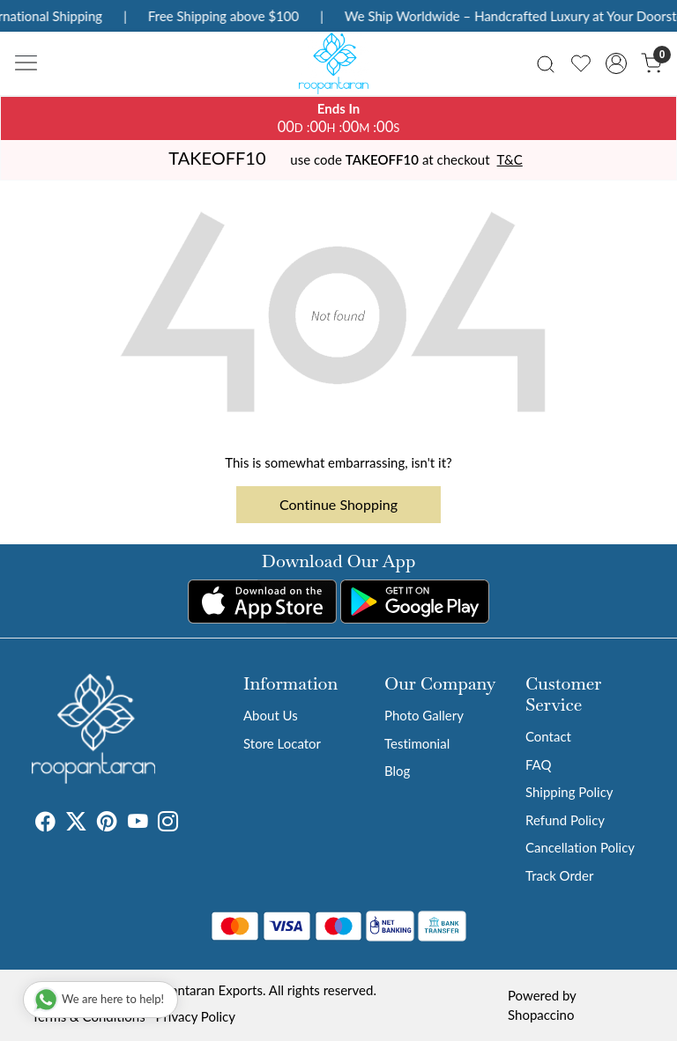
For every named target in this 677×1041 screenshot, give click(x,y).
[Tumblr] (188, 823)
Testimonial (417, 743)
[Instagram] (168, 823)
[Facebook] (45, 823)
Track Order (559, 875)
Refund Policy (565, 820)
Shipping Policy (569, 792)
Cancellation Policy (580, 847)
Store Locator (282, 743)
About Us (270, 715)
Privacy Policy (195, 1016)
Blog (397, 771)
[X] (76, 823)
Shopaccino (541, 1015)
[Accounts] (616, 63)
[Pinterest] (107, 823)
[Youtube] (138, 823)
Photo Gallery (424, 715)
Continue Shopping (338, 504)
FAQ (538, 764)
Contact (548, 736)
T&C (510, 159)
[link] (545, 63)
